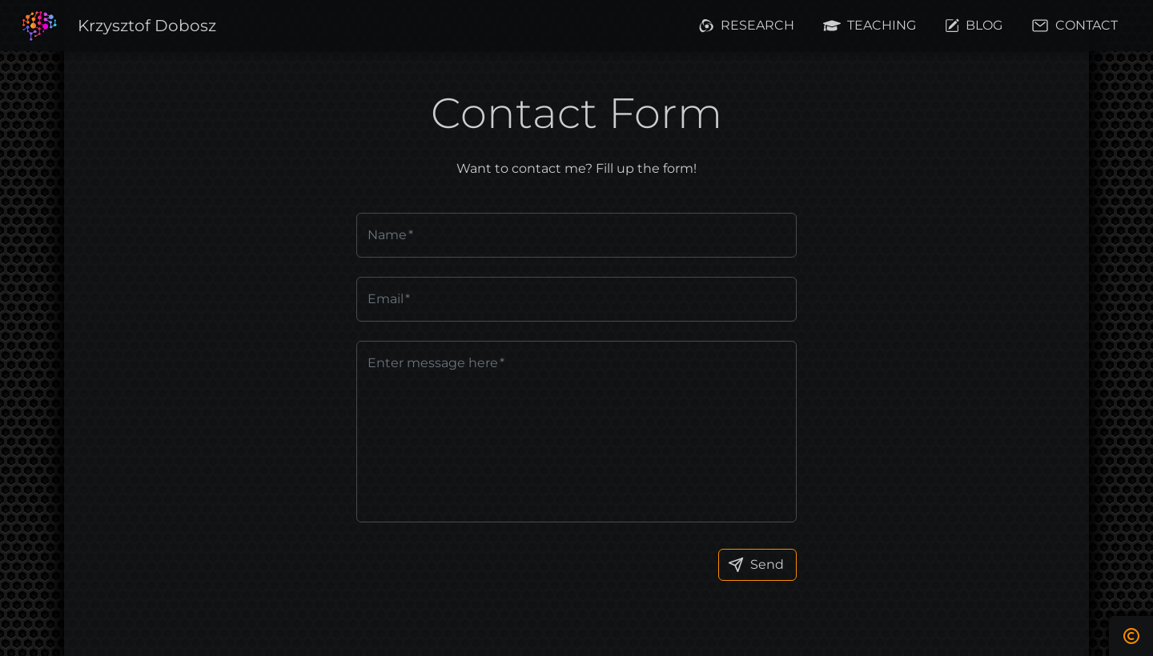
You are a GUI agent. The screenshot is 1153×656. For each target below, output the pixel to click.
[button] (147, 26)
